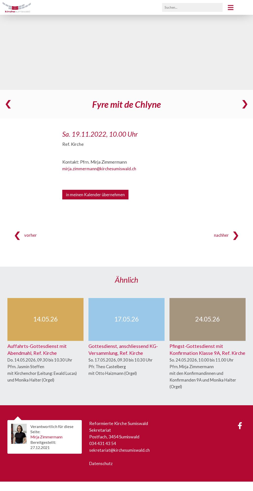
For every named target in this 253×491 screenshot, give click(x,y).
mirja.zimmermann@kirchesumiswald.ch (100, 168)
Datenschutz (101, 472)
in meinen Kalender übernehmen (97, 194)
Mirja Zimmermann (47, 446)
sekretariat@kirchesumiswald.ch (120, 459)
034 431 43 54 (102, 452)
